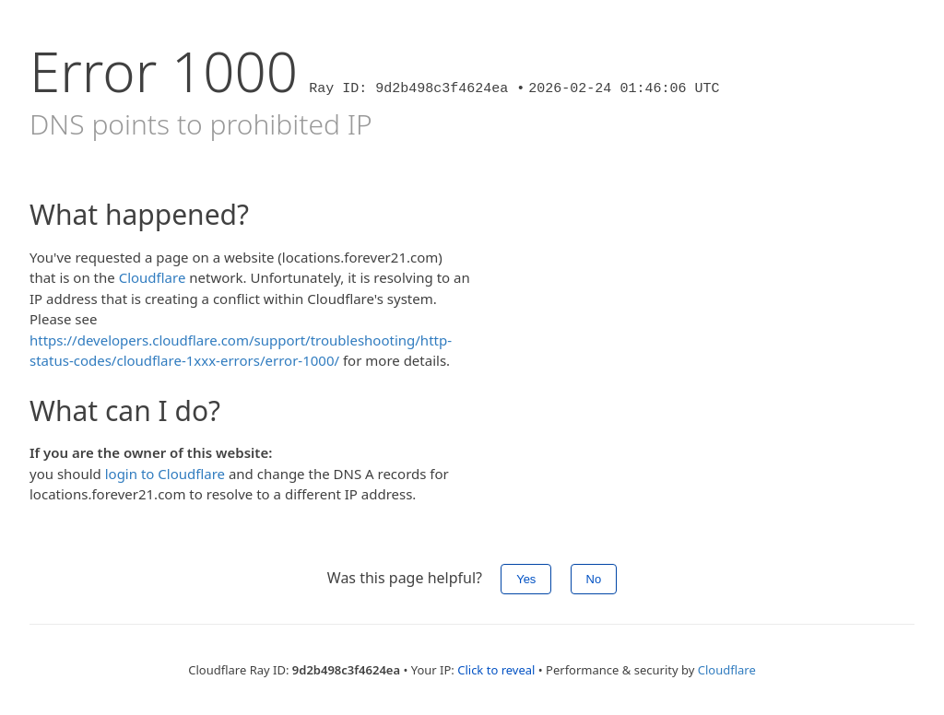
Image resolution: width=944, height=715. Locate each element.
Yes (526, 579)
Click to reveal (496, 670)
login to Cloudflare (165, 473)
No (594, 579)
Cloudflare (152, 277)
